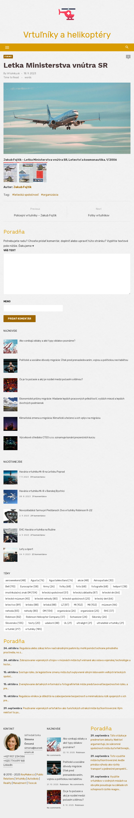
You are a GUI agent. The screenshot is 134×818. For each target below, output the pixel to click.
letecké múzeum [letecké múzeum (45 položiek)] (17, 598)
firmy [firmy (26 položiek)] (49, 586)
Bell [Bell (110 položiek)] (10, 586)
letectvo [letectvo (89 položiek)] (13, 604)
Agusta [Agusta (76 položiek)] (37, 580)
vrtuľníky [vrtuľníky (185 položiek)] (33, 629)
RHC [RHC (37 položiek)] (109, 610)
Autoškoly (33, 778)
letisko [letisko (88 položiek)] (32, 604)
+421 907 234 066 (14, 756)
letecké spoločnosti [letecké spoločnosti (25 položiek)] (76, 598)
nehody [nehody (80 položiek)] (31, 610)
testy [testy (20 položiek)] (34, 623)
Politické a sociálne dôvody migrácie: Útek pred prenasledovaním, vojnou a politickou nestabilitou (73, 360)
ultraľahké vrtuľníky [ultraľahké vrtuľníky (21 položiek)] (110, 623)
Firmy (8, 56)
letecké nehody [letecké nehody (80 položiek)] (46, 598)
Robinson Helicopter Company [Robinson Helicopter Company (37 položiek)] (45, 617)
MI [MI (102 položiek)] (78, 604)
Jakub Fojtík (22, 187)
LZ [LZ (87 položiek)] (65, 604)
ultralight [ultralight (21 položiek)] (84, 623)
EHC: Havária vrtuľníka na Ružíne (37, 529)
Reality (7, 783)
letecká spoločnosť (26, 194)
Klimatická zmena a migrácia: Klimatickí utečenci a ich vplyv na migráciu (59, 418)
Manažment (20, 783)
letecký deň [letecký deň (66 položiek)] (104, 598)
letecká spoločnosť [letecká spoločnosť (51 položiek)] (55, 592)
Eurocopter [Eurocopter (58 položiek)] (29, 586)
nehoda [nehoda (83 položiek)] (12, 610)
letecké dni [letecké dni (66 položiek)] (111, 592)
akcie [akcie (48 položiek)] (83, 580)
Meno (6, 301)
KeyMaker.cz (28, 774)
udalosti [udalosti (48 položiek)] (52, 623)
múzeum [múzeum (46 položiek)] (109, 604)
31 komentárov (39, 496)
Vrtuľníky (21, 778)
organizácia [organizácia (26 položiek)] (66, 610)
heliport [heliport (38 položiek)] (120, 586)
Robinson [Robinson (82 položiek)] (13, 617)
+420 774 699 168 (14, 760)
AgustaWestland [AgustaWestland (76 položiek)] (61, 580)
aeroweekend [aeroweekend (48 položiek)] (15, 580)
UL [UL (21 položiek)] (68, 623)
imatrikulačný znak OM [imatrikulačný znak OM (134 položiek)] (21, 592)
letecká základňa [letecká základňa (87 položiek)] (85, 592)
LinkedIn (8, 765)
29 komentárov (38, 515)
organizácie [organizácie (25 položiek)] (90, 610)
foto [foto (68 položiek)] (81, 586)
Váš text (9, 250)
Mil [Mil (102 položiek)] (92, 604)
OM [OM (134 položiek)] (48, 610)
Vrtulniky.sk (13, 73)
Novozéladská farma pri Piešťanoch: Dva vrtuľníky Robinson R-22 (55, 510)
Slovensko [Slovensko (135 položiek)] (14, 623)
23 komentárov (39, 554)
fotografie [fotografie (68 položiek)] (99, 586)
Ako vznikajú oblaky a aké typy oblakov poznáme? (47, 340)
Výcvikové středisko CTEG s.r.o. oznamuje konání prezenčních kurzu (57, 437)
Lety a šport (26, 549)
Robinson (80, 752)
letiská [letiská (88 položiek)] (49, 604)
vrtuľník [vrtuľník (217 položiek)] (12, 629)
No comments (54, 755)
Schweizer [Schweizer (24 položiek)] (78, 617)
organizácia (50, 194)
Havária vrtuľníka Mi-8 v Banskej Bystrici (42, 491)
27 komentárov (38, 535)
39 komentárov (37, 477)
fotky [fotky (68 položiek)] (65, 586)
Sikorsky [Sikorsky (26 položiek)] (99, 617)
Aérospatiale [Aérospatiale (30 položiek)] (103, 580)
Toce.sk (32, 783)
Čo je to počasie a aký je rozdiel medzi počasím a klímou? (51, 379)
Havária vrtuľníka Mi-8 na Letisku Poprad (42, 471)
